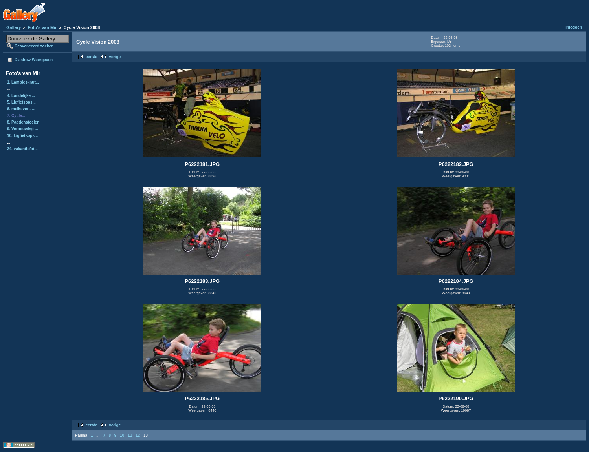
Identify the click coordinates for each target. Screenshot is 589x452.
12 (138, 435)
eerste (91, 57)
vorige (115, 57)
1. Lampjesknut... (23, 82)
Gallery (13, 27)
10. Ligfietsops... (22, 135)
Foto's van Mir (42, 27)
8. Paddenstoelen (23, 122)
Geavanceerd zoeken (34, 46)
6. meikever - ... (21, 109)
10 (122, 435)
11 (130, 435)
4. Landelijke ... (21, 95)
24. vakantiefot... (22, 149)
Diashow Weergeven (34, 60)
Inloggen (573, 27)
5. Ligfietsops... (21, 102)
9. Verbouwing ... (22, 129)
